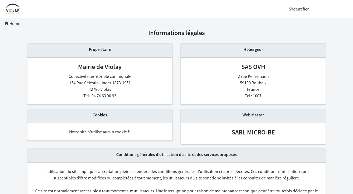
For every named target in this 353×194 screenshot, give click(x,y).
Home (12, 23)
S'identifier (299, 9)
